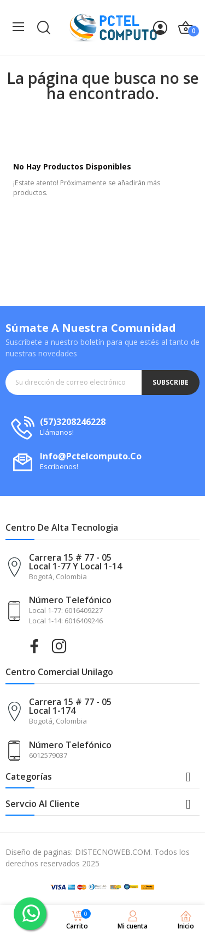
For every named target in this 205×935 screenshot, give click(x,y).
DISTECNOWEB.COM (112, 852)
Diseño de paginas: (39, 852)
